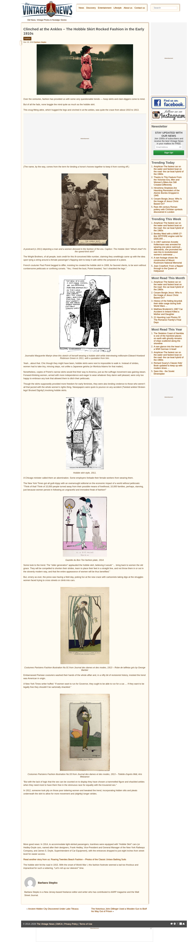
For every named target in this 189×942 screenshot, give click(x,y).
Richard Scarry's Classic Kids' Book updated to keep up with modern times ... (168, 365)
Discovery (91, 8)
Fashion (27, 38)
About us (128, 8)
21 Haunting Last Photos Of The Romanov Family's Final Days (167, 320)
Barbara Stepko (40, 42)
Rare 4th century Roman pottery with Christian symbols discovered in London (168, 209)
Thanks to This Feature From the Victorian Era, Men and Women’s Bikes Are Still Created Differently (168, 181)
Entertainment (104, 8)
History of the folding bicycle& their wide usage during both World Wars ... (168, 303)
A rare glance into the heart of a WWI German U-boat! (168, 347)
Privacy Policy (71, 924)
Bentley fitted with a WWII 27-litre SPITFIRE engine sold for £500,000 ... (168, 236)
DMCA (59, 924)
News (81, 8)
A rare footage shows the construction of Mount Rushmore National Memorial (168, 260)
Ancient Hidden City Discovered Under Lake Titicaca (53, 909)
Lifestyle (118, 8)
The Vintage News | (46, 924)
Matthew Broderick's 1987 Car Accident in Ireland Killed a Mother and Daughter (168, 311)
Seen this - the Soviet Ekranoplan (164, 372)
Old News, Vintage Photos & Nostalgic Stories (47, 20)
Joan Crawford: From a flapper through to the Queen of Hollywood (168, 268)
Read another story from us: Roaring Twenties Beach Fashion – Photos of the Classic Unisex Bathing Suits (74, 859)
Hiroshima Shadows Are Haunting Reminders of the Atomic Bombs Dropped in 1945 (166, 192)
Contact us (139, 8)
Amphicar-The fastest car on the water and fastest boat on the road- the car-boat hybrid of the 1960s (168, 170)
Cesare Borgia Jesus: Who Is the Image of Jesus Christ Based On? (168, 201)
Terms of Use (85, 924)
